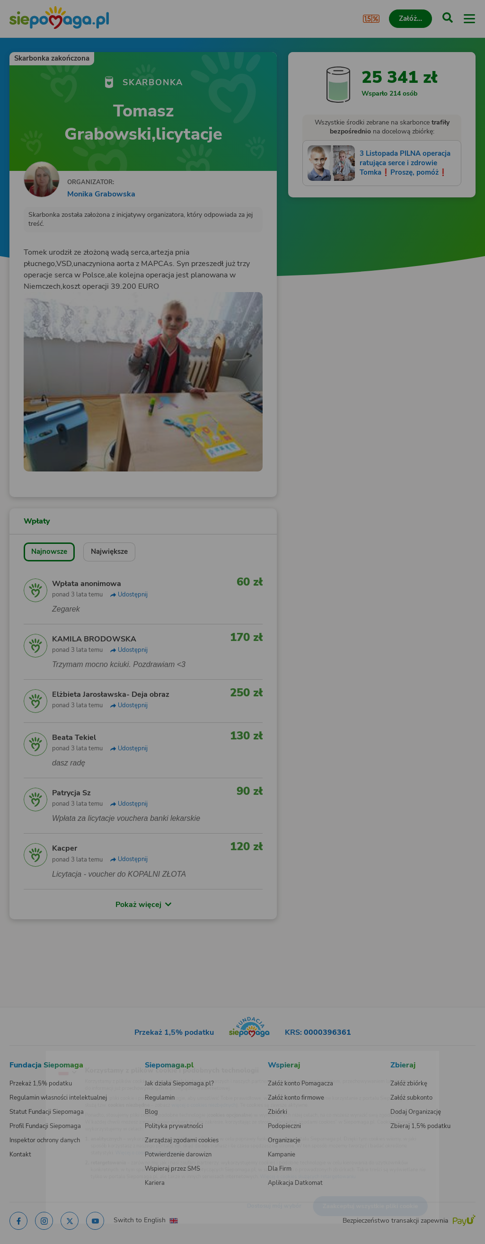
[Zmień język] (26, 1057)
